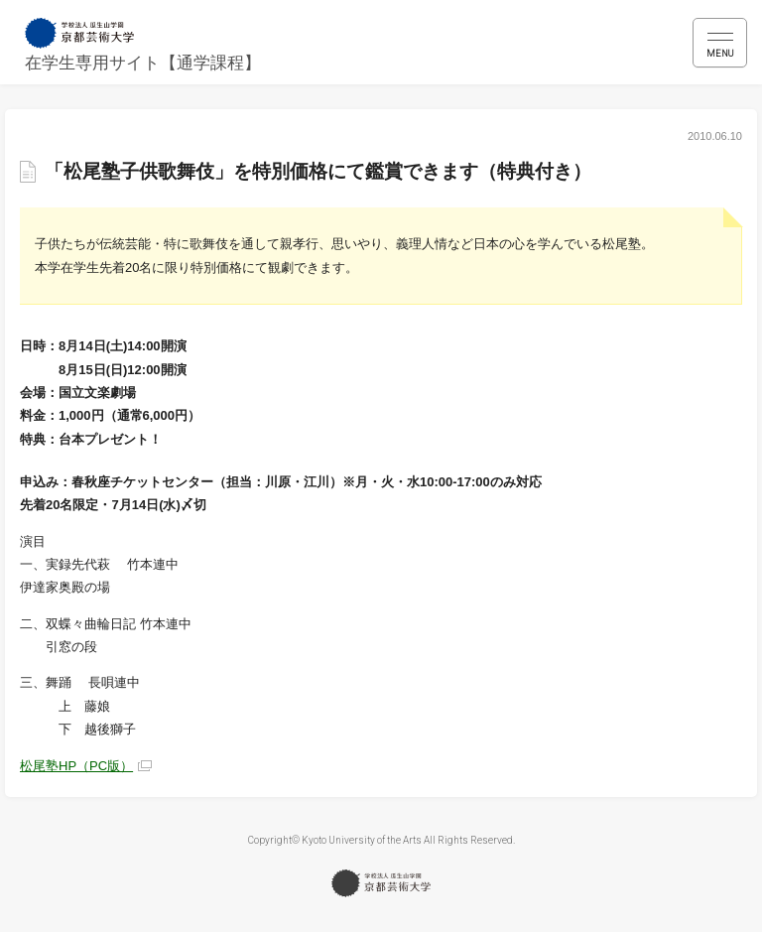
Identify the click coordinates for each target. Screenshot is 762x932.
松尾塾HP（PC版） (76, 765)
